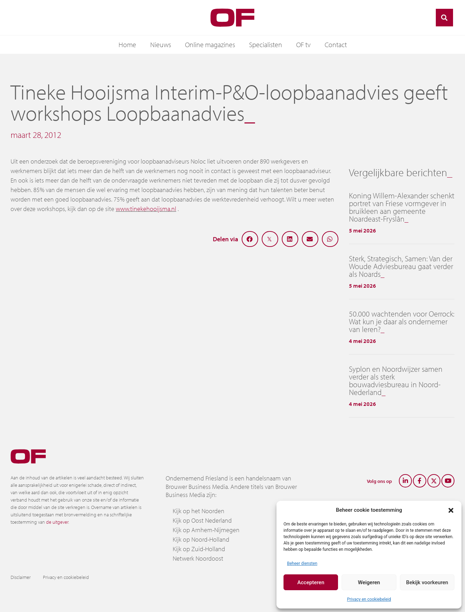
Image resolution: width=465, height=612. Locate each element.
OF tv (303, 44)
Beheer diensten (302, 563)
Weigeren (369, 582)
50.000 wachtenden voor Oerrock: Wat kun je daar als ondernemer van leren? (401, 321)
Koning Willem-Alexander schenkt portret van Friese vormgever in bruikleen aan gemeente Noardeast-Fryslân (401, 207)
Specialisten (265, 44)
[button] (450, 510)
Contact (336, 44)
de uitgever (57, 522)
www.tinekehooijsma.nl (146, 209)
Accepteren (310, 582)
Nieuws (160, 44)
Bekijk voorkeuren (427, 582)
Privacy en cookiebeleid (369, 599)
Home (127, 44)
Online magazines (210, 44)
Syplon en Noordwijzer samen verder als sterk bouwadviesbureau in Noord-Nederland (395, 380)
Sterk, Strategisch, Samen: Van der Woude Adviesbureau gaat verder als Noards (401, 266)
